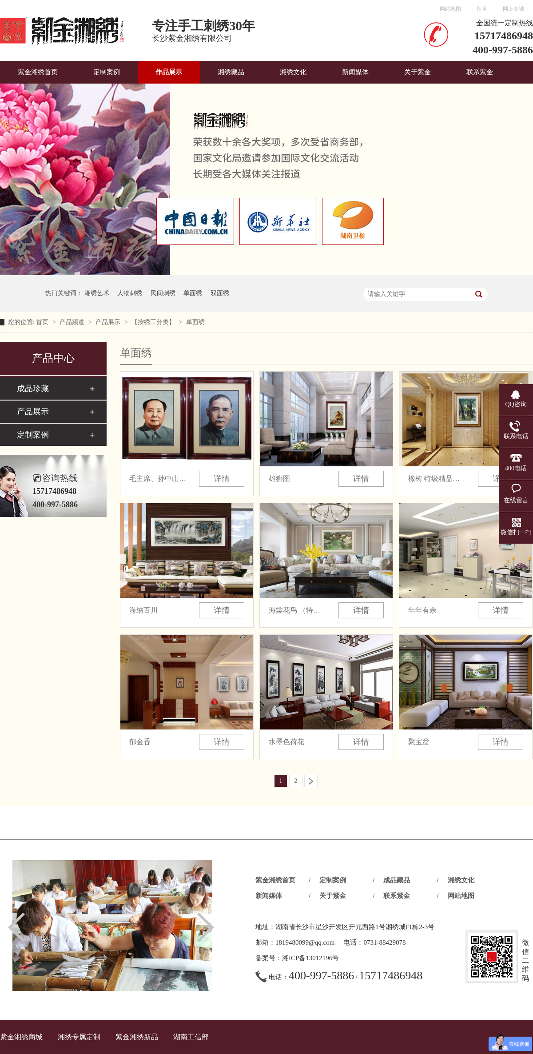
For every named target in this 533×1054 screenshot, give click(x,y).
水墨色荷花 (286, 741)
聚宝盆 (419, 741)
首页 (43, 322)
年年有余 (422, 610)
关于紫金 (417, 72)
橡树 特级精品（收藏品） (437, 478)
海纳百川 (143, 610)
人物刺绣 (129, 293)
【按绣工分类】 (154, 322)
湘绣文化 (293, 72)
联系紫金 (479, 72)
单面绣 (192, 293)
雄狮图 (279, 478)
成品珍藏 (33, 388)
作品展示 (168, 72)
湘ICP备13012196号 (310, 958)
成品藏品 (396, 880)
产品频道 (73, 322)
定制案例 (106, 72)
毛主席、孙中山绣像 (158, 478)
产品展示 (108, 322)
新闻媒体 (355, 72)
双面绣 (220, 293)
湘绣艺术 (96, 293)
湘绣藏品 (231, 72)
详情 (222, 478)
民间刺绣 (163, 293)
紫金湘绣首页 (38, 72)
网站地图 (450, 9)
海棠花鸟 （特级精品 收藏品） (297, 610)
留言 (482, 9)
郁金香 (140, 741)
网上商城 (513, 9)
